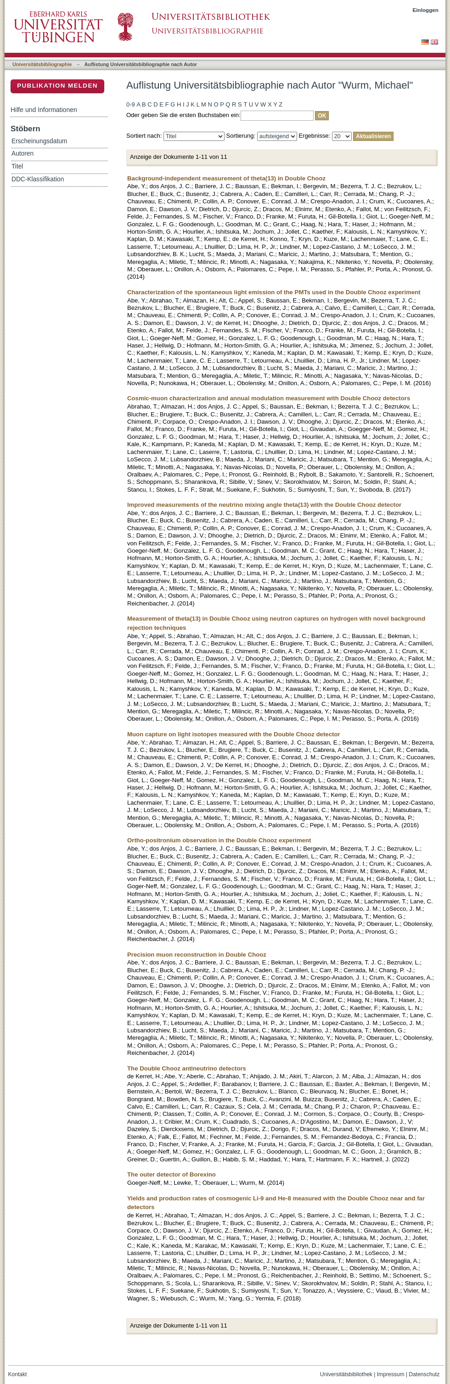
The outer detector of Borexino (171, 1174)
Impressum (391, 1374)
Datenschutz (424, 1374)
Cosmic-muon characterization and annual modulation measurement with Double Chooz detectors (268, 398)
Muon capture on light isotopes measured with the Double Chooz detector (233, 734)
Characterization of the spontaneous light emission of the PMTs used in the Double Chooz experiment (274, 292)
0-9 (130, 104)
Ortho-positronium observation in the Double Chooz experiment (219, 840)
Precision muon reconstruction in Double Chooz (196, 954)
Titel (17, 166)
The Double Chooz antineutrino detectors (186, 1068)
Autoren (22, 153)
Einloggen (426, 10)
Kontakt (17, 1374)
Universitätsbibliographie (42, 64)
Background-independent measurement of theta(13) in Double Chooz (226, 178)
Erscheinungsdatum (39, 141)
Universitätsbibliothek (346, 1374)
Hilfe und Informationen (44, 109)
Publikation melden (57, 85)
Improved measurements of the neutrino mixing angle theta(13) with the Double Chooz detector (264, 504)
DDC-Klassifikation (37, 179)
